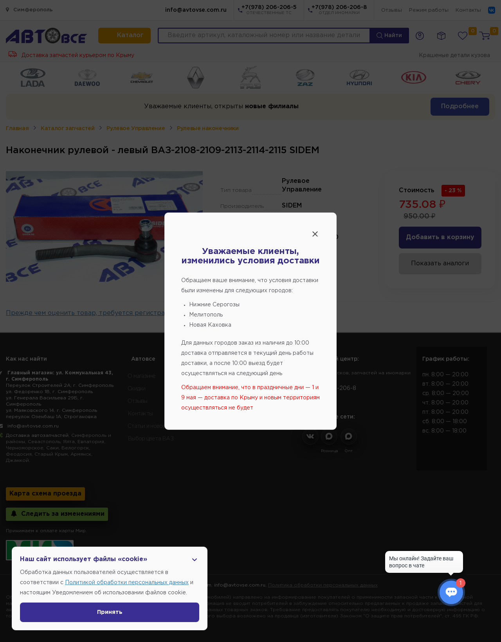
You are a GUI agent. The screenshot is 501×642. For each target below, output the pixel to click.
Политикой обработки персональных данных (127, 582)
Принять (110, 612)
